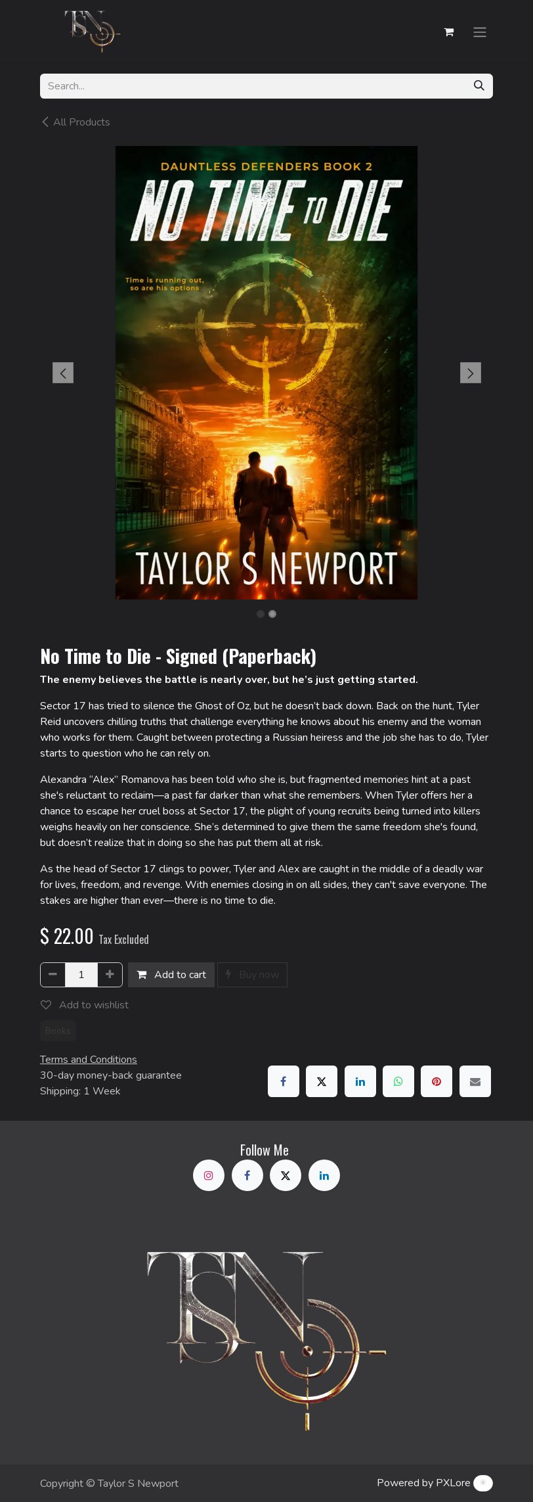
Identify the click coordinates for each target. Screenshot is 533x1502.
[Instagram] (208, 1175)
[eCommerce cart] (448, 31)
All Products (75, 122)
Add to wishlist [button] (85, 1005)
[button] (62, 372)
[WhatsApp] (398, 1081)
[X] (321, 1081)
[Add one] (110, 974)
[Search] (479, 86)
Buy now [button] (252, 975)
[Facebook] (283, 1081)
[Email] (475, 1081)
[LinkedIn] (360, 1081)
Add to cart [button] (171, 975)
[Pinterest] (436, 1081)
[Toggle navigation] (480, 31)
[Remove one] (53, 974)
